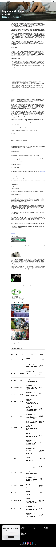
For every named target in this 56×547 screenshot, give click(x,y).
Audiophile (34, 527)
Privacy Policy (26, 544)
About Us (22, 537)
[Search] (41, 1)
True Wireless (23, 527)
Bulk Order (45, 537)
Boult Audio (27, 546)
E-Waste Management (33, 544)
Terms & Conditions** (22, 544)
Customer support (46, 529)
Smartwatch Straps (23, 533)
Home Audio (23, 529)
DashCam (22, 528)
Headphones (23, 531)
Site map (30, 544)
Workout (34, 528)
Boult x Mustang (29, 1)
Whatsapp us (34, 537)
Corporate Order (33, 1)
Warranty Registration (46, 528)
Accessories (23, 534)
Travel (33, 529)
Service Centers (46, 527)
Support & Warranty (23, 1)
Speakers (22, 532)
